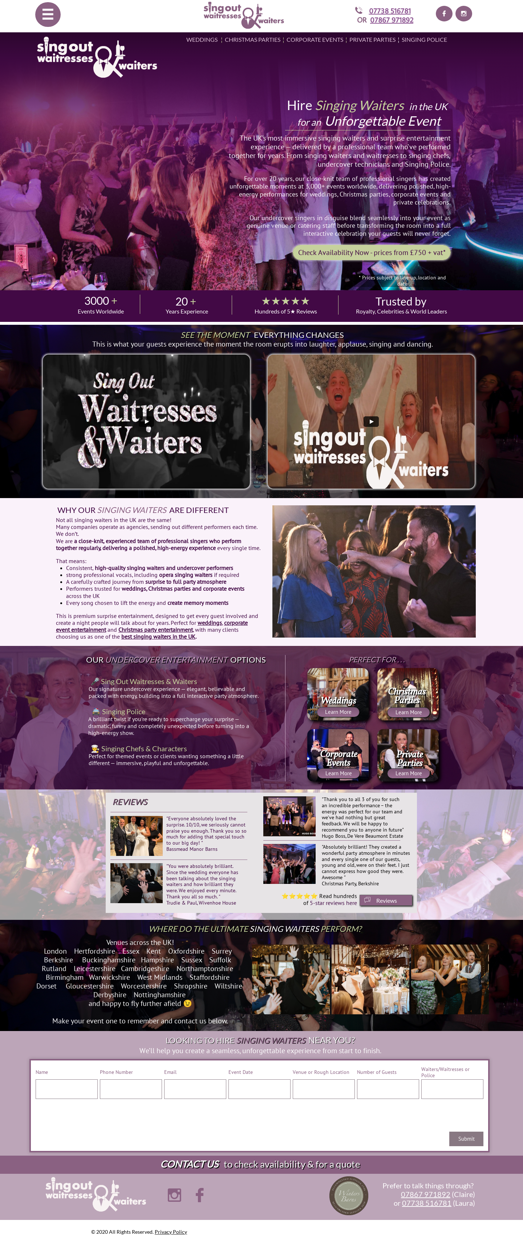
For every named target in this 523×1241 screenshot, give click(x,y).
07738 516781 (390, 10)
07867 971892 (391, 19)
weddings (210, 622)
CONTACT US (189, 1164)
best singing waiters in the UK (158, 636)
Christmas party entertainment (155, 629)
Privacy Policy (171, 1232)
